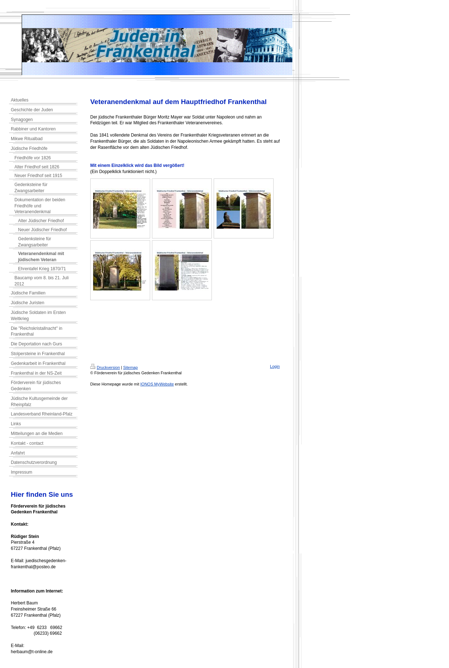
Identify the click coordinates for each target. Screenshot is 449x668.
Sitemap (130, 367)
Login (275, 366)
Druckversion (105, 367)
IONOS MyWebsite (157, 384)
